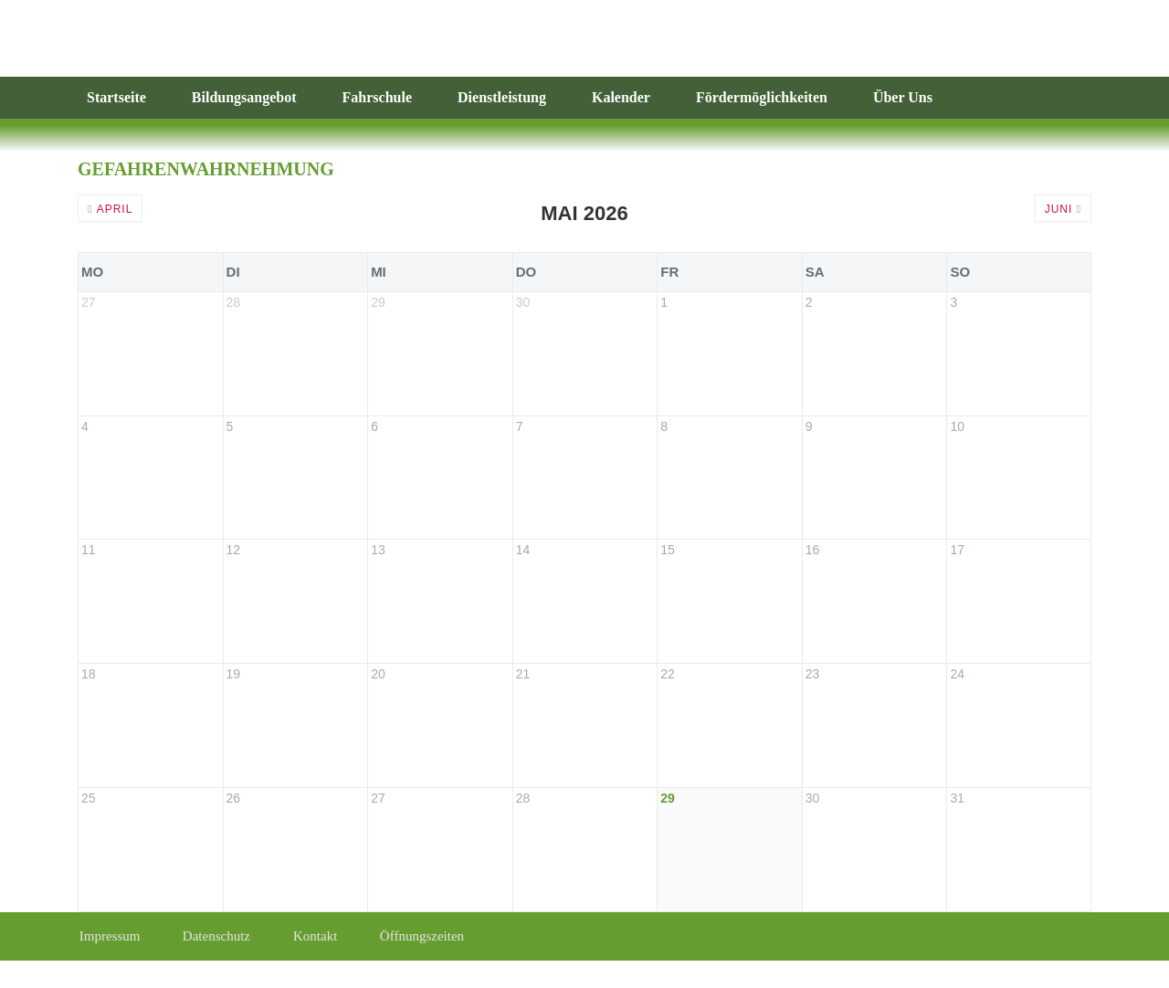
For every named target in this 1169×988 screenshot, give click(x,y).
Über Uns (902, 97)
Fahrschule (377, 97)
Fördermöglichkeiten (761, 97)
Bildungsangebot (244, 97)
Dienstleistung (502, 97)
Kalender (621, 97)
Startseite (116, 97)
